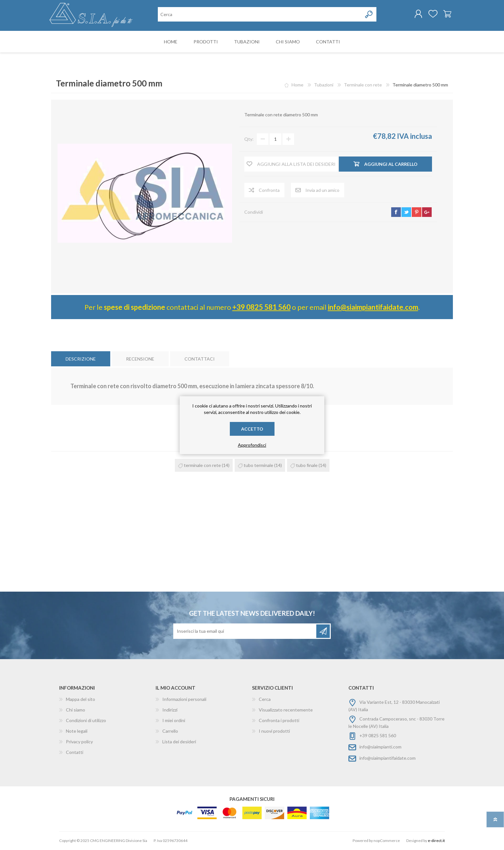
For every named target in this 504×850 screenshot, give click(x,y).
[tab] (80, 359)
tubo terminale (258, 466)
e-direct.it (436, 841)
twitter (406, 213)
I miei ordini (173, 721)
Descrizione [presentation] (81, 359)
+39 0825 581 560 (261, 307)
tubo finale (307, 466)
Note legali (76, 731)
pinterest (416, 213)
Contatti (74, 753)
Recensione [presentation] (140, 359)
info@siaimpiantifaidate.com (373, 307)
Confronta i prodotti (279, 721)
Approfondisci (252, 445)
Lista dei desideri (179, 742)
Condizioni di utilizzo (86, 721)
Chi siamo (75, 710)
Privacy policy (79, 742)
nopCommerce (387, 841)
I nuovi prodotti (274, 731)
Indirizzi (169, 710)
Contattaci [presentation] (199, 359)
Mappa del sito (80, 699)
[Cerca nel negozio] (260, 14)
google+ (427, 213)
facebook (396, 213)
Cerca (265, 699)
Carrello (445, 14)
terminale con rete (202, 466)
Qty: (249, 140)
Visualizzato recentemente (286, 710)
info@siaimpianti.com (380, 747)
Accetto (252, 429)
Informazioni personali (184, 699)
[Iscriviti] (245, 632)
